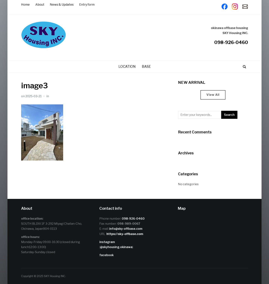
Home (25, 4)
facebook (106, 255)
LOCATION (127, 66)
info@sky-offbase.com (125, 228)
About (39, 4)
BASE (146, 66)
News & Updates (62, 4)
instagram (107, 242)
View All (212, 95)
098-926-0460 (231, 42)
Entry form (87, 4)
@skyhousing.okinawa (116, 247)
